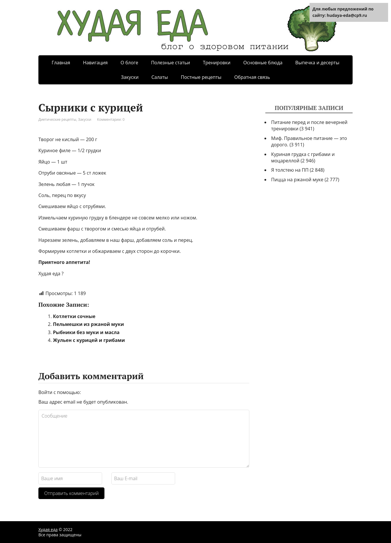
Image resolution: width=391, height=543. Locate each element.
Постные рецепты (201, 77)
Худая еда (48, 529)
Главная (61, 62)
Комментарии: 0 (111, 119)
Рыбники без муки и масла (86, 332)
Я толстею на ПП (290, 170)
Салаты (159, 77)
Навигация (95, 62)
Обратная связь (252, 77)
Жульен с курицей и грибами (89, 340)
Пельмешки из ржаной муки (88, 324)
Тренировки (216, 62)
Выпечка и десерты (317, 62)
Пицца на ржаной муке (297, 179)
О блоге (129, 62)
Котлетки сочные (74, 316)
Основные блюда (262, 62)
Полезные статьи (170, 62)
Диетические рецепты (57, 119)
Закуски (130, 77)
